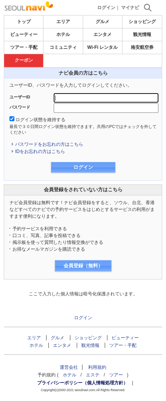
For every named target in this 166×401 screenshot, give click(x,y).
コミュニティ (63, 47)
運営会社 (69, 367)
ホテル (63, 34)
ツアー (116, 375)
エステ (92, 375)
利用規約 (97, 367)
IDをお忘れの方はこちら (40, 151)
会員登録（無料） (83, 265)
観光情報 (142, 34)
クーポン (24, 60)
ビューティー (23, 34)
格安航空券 (142, 47)
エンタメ (102, 34)
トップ (24, 21)
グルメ (102, 21)
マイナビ (130, 7)
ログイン (106, 7)
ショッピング (142, 21)
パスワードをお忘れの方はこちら (49, 144)
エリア (63, 21)
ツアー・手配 (23, 47)
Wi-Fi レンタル (102, 47)
